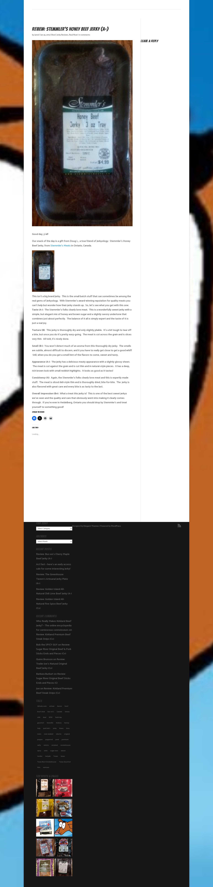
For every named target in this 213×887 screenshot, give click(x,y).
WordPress (116, 526)
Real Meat (73, 35)
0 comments (84, 35)
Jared (36, 35)
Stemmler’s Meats (60, 246)
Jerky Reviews (62, 35)
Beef (53, 35)
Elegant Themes (91, 526)
